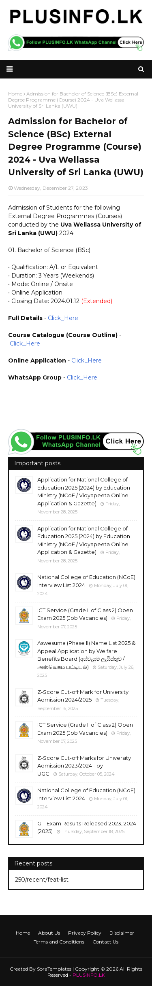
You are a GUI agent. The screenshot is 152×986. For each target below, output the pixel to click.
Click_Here (63, 318)
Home (23, 933)
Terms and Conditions (59, 942)
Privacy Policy (84, 933)
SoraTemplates (54, 969)
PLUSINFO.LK (89, 975)
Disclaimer (121, 933)
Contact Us (105, 942)
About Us (49, 933)
